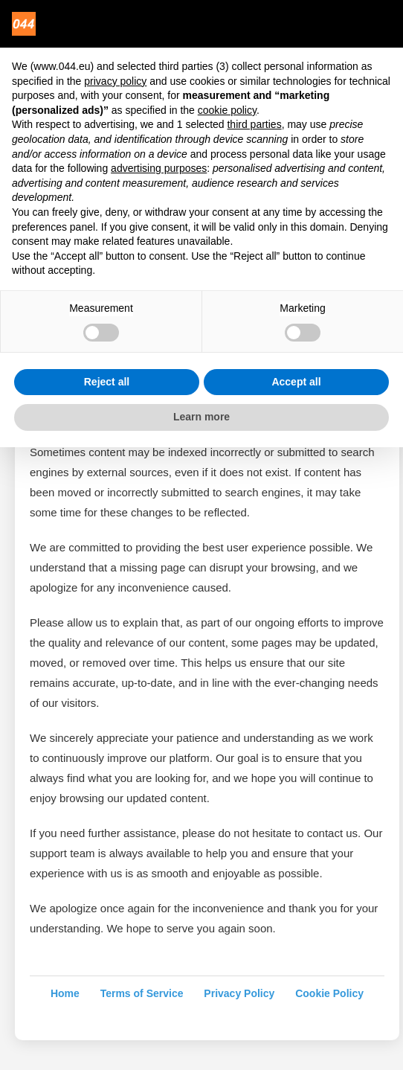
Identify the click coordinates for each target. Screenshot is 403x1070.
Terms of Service (142, 993)
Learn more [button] (201, 417)
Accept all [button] (295, 382)
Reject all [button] (106, 382)
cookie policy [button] (227, 110)
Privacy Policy (239, 993)
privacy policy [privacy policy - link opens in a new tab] (115, 81)
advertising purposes (159, 168)
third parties (254, 124)
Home (65, 993)
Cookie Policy (329, 993)
